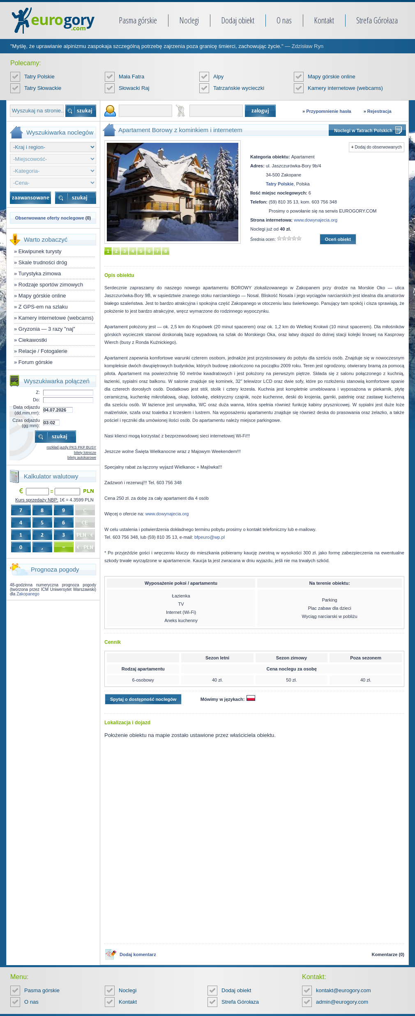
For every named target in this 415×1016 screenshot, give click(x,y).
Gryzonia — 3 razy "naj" (46, 329)
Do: (36, 399)
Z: (38, 392)
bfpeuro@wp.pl (209, 537)
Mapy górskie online (331, 76)
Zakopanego (27, 594)
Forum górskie (35, 362)
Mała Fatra (131, 76)
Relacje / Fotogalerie (42, 351)
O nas (284, 20)
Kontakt (324, 20)
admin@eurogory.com (342, 1002)
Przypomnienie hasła (328, 111)
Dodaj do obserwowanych (378, 147)
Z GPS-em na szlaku (43, 307)
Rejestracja (379, 111)
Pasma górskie (138, 20)
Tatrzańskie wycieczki (238, 88)
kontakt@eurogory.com (343, 990)
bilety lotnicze (85, 453)
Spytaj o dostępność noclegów (143, 699)
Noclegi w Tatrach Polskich (363, 130)
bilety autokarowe (81, 457)
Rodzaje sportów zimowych (50, 284)
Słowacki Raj (134, 88)
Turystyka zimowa (39, 273)
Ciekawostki (32, 340)
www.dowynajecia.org (315, 219)
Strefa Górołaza (377, 20)
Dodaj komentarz (138, 954)
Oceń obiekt (338, 239)
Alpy (218, 76)
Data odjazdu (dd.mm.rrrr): (26, 410)
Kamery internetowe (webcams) (345, 88)
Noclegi (189, 20)
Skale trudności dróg (42, 262)
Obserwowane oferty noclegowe (49, 217)
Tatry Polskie (39, 76)
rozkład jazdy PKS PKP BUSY (71, 447)
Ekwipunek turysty (40, 251)
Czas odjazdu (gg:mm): (26, 423)
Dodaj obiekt (237, 20)
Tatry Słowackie (42, 88)
